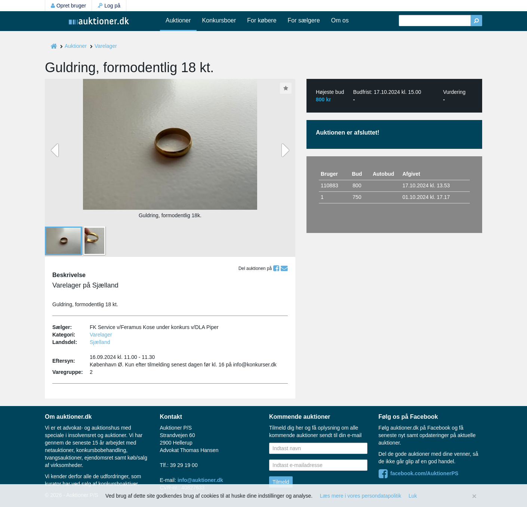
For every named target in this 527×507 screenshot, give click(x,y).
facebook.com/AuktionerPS (419, 473)
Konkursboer (219, 20)
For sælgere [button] (304, 20)
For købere (261, 20)
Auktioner (178, 20)
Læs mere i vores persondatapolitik (360, 496)
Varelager (106, 46)
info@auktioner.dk (200, 480)
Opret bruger (68, 6)
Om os (340, 20)
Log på (109, 6)
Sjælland (100, 342)
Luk (413, 496)
